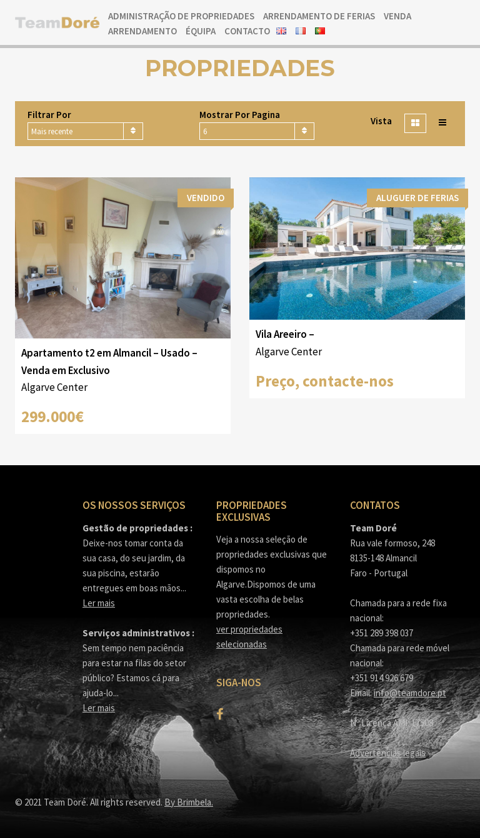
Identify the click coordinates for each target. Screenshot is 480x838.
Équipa (201, 31)
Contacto (247, 31)
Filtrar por (49, 115)
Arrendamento (142, 31)
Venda (397, 16)
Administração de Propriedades (181, 16)
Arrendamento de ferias (319, 16)
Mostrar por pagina (239, 115)
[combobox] (85, 131)
